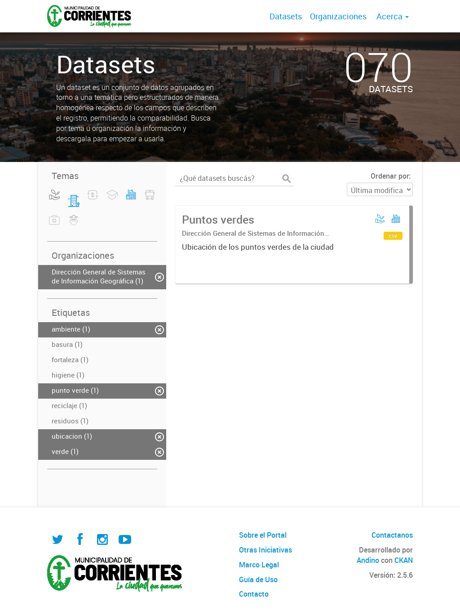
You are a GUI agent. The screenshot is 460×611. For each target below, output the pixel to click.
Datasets (286, 16)
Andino (368, 560)
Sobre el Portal (263, 535)
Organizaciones (338, 16)
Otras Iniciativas (265, 550)
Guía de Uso (258, 579)
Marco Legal (259, 565)
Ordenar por (390, 175)
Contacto (254, 594)
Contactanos (392, 535)
